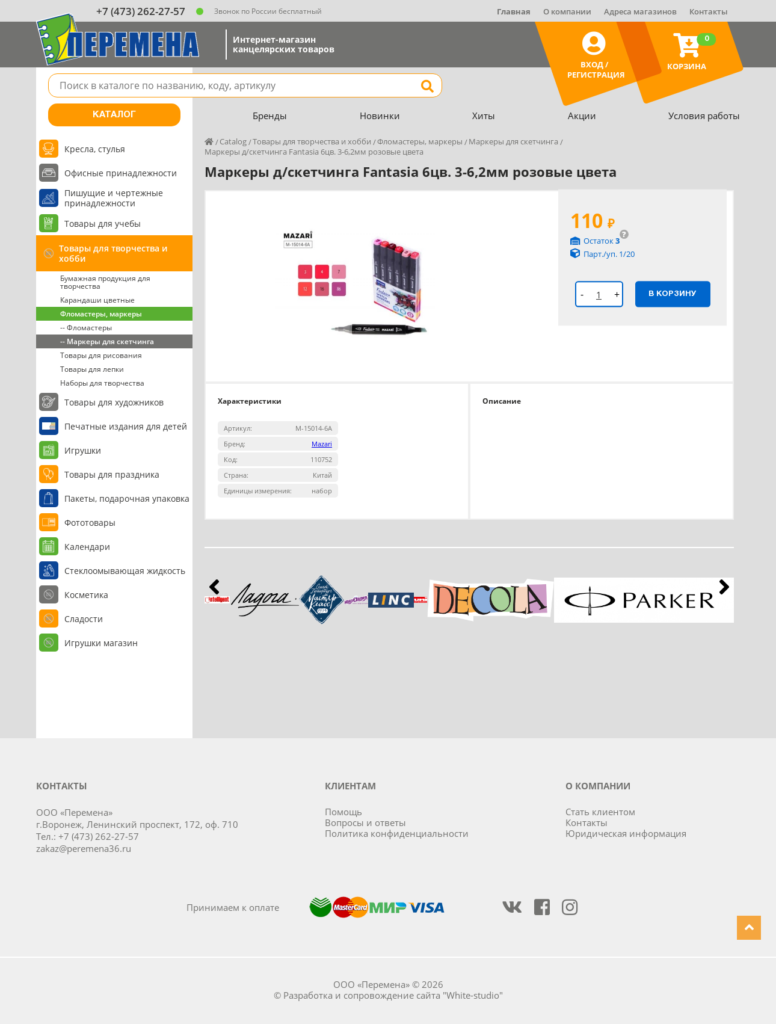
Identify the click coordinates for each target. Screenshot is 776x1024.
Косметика (86, 595)
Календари (87, 546)
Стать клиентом (600, 812)
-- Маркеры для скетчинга (107, 341)
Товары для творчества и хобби (113, 253)
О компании (567, 11)
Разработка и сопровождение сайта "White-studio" (393, 995)
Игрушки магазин (101, 643)
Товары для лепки (92, 369)
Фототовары (89, 522)
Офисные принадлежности (120, 173)
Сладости (83, 619)
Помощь (343, 812)
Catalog (233, 141)
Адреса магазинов (640, 11)
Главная (514, 11)
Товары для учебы (102, 223)
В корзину (672, 293)
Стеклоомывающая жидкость (124, 571)
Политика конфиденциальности (397, 833)
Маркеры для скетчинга (513, 141)
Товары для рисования (101, 355)
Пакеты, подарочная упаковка (126, 498)
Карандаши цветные (97, 300)
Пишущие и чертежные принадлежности (113, 198)
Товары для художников (114, 402)
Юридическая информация (625, 833)
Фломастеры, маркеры (101, 314)
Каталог (114, 115)
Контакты (708, 11)
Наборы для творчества (102, 383)
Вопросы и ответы (365, 822)
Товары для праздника (111, 474)
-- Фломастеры (86, 328)
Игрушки (82, 450)
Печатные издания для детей (125, 426)
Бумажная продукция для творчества (105, 282)
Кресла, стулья (94, 149)
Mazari (322, 443)
